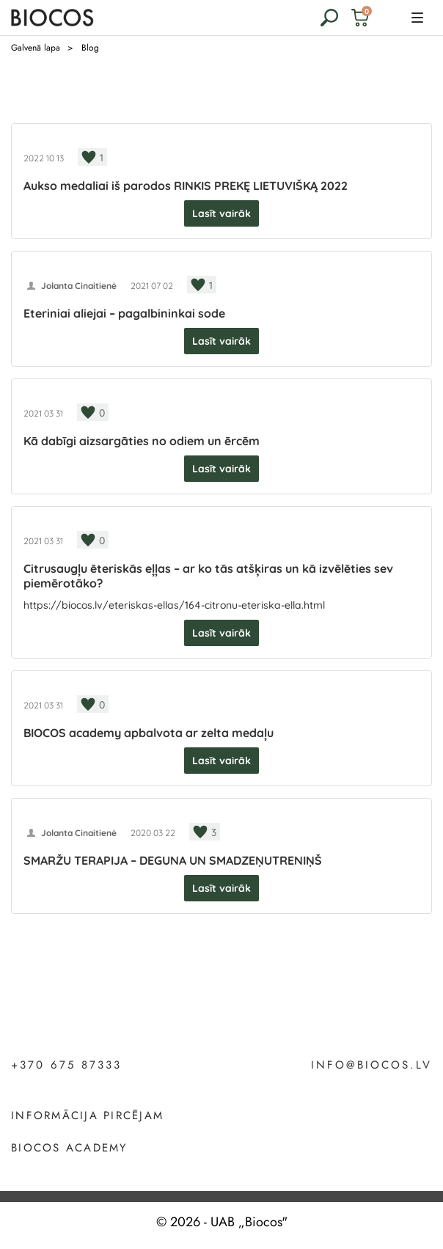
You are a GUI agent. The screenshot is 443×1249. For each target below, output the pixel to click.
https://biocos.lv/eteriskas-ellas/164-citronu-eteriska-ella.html (174, 605)
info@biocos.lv (371, 1065)
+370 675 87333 (66, 1065)
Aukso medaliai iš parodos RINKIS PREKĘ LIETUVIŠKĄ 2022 (185, 185)
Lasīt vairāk (221, 213)
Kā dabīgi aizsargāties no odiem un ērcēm (141, 440)
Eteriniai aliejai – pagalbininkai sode (124, 313)
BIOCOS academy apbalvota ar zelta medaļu (148, 732)
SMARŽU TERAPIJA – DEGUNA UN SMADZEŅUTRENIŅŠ (172, 860)
